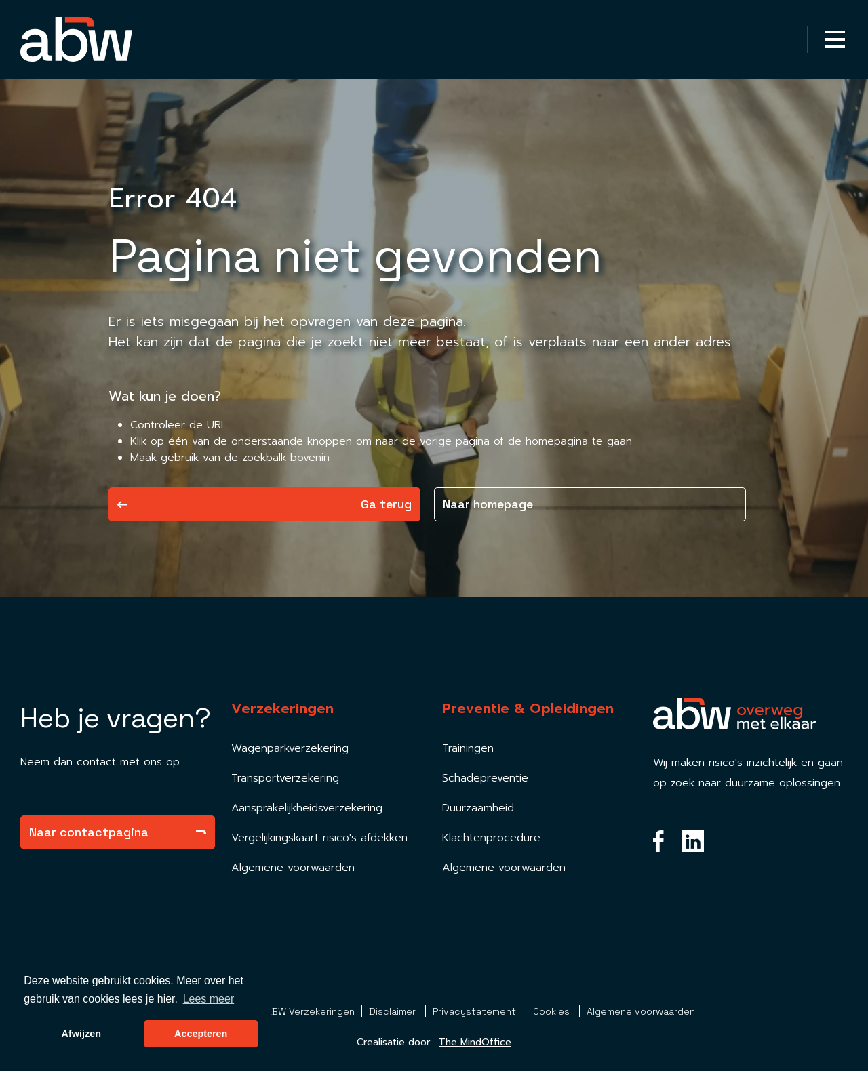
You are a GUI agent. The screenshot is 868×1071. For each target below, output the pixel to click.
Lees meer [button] (209, 999)
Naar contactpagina (117, 832)
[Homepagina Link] (76, 39)
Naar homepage (488, 504)
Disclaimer (393, 1011)
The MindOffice (475, 1042)
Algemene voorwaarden (293, 868)
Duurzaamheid (478, 808)
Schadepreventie (485, 778)
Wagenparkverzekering (290, 748)
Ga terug (264, 504)
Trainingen (468, 748)
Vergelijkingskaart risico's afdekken (319, 838)
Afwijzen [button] (81, 1033)
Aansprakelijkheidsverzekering (306, 808)
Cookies (552, 1011)
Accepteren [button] (200, 1033)
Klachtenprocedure (491, 838)
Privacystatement (476, 1011)
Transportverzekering (285, 778)
